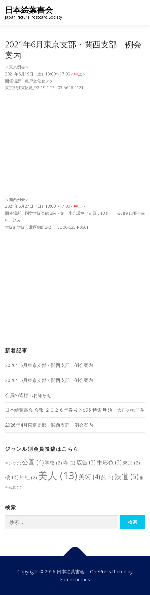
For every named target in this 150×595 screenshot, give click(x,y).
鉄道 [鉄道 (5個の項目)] (126, 476)
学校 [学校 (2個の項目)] (53, 462)
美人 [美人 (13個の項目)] (57, 475)
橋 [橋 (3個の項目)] (12, 477)
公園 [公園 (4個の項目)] (33, 461)
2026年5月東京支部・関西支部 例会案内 (49, 380)
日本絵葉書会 (29, 9)
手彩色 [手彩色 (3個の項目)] (109, 462)
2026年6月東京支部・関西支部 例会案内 (49, 365)
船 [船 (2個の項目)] (107, 477)
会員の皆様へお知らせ (28, 395)
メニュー (139, 12)
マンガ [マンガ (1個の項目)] (13, 463)
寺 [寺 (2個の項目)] (69, 462)
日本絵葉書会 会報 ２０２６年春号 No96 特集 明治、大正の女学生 (75, 410)
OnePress (100, 571)
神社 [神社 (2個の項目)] (28, 477)
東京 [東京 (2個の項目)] (131, 462)
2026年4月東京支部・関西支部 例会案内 (49, 425)
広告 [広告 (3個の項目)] (86, 462)
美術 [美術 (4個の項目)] (89, 476)
